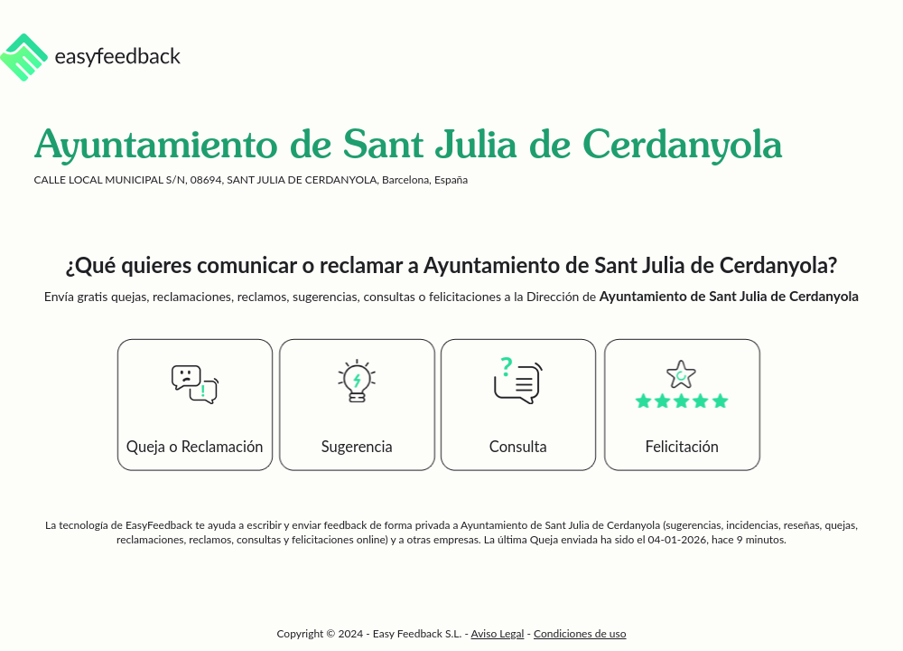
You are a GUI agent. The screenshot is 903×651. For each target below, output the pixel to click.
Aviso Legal (498, 633)
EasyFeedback (160, 525)
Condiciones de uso (580, 633)
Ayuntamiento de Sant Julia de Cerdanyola (560, 525)
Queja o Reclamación (195, 447)
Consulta (518, 447)
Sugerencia (357, 447)
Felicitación (683, 447)
